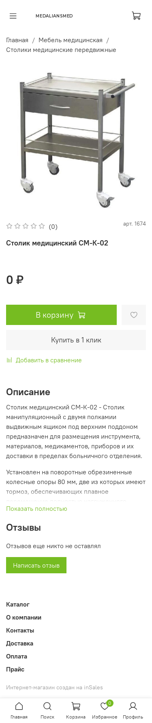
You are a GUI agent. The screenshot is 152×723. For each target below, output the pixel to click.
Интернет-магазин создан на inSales (54, 687)
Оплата (16, 656)
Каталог (18, 604)
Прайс (15, 669)
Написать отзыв (36, 565)
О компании (23, 617)
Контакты (20, 630)
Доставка (19, 643)
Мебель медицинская (71, 40)
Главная (17, 40)
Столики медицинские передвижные (61, 49)
